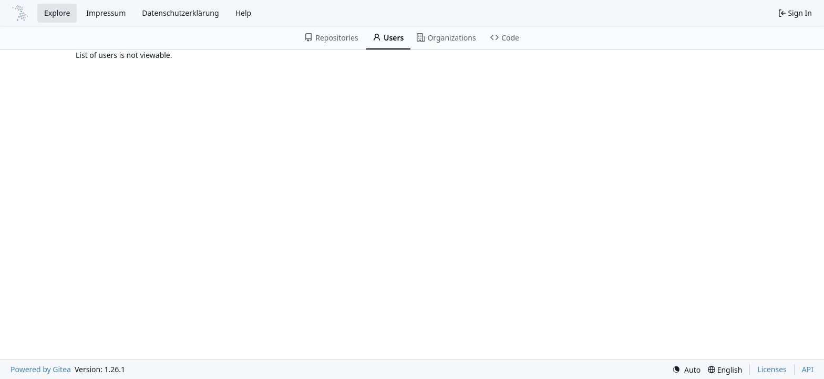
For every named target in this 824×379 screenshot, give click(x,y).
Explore (57, 13)
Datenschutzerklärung (180, 13)
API (807, 369)
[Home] (20, 13)
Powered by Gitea (41, 369)
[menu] (686, 370)
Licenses (772, 369)
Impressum (106, 13)
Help (243, 13)
